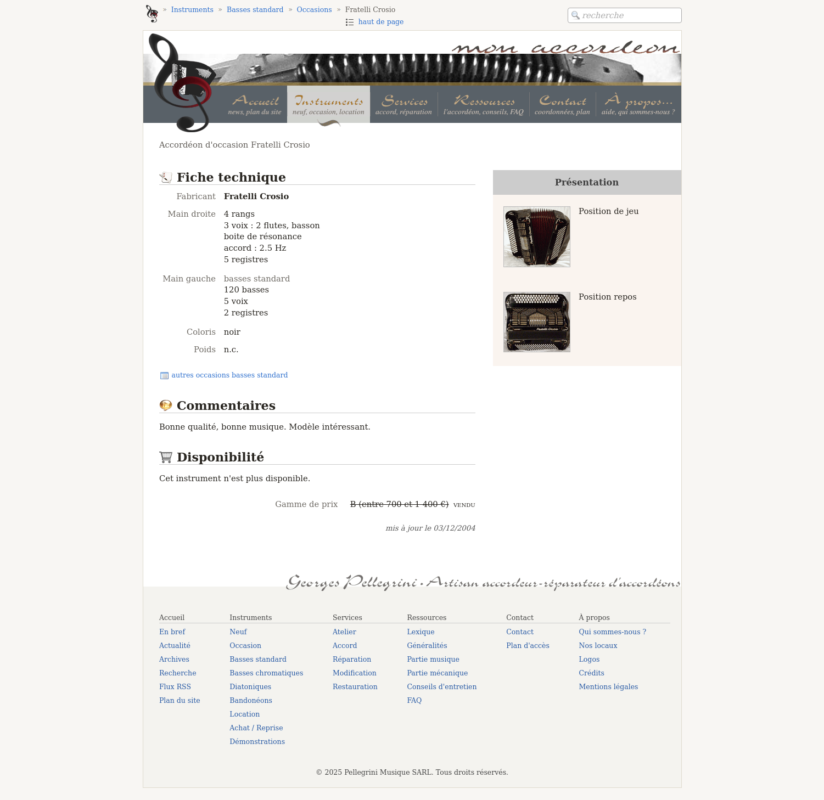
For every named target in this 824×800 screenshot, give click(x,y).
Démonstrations (257, 741)
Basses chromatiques (266, 673)
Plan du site (179, 700)
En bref (172, 632)
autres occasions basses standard (229, 375)
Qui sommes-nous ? (613, 632)
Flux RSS (175, 687)
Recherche (178, 673)
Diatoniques (250, 687)
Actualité (174, 645)
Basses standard (258, 659)
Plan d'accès (528, 645)
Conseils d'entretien (442, 687)
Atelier (344, 632)
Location (244, 714)
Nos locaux (598, 645)
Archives (174, 659)
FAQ (414, 700)
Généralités (427, 645)
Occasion (245, 645)
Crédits (591, 673)
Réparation (352, 659)
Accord (345, 645)
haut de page (381, 22)
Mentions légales (608, 687)
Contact (520, 632)
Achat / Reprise (256, 728)
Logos (589, 659)
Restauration (355, 687)
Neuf (237, 632)
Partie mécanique (437, 673)
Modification (355, 673)
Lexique (420, 632)
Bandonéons (250, 700)
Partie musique (433, 659)
